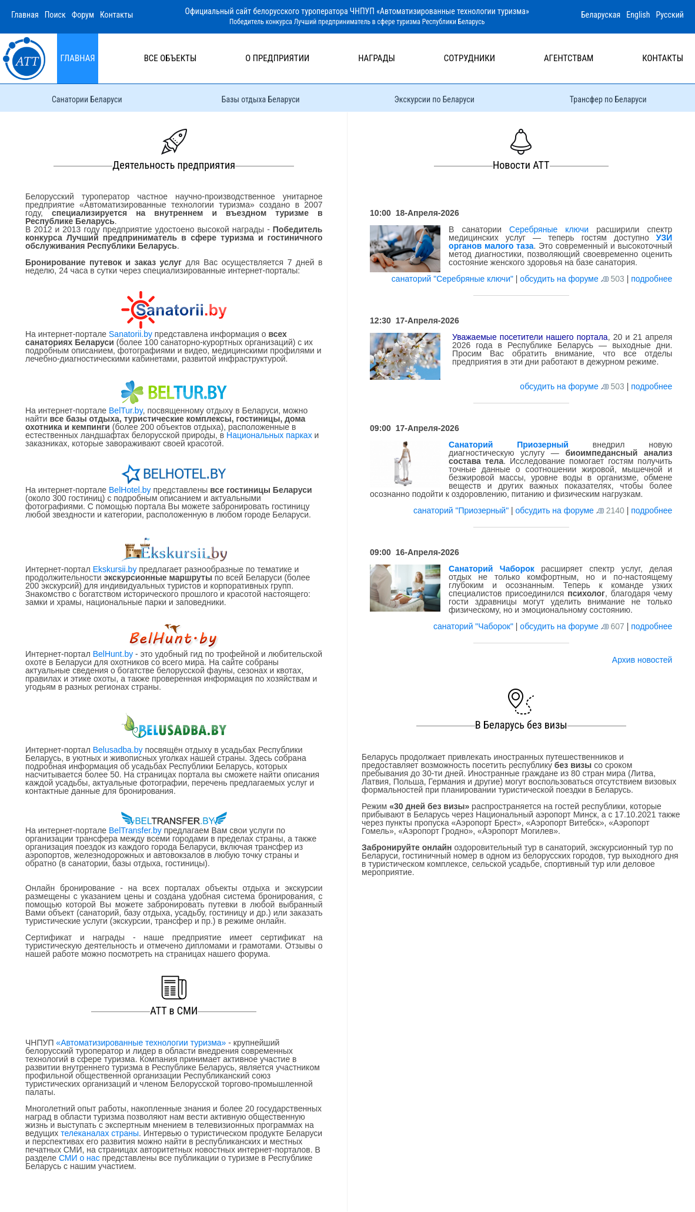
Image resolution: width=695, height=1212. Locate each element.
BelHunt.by (114, 654)
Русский (670, 14)
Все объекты (170, 58)
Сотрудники (469, 58)
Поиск (55, 14)
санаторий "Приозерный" (462, 510)
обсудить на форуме (559, 278)
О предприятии (277, 58)
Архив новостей (642, 660)
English (638, 14)
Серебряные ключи (549, 229)
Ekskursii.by (115, 569)
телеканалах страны (100, 1133)
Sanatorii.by (130, 334)
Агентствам (568, 58)
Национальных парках (269, 435)
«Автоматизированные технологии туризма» (141, 1042)
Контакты (116, 14)
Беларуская (600, 14)
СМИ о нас (79, 1158)
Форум (83, 14)
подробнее (651, 278)
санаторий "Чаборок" (474, 626)
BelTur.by (126, 410)
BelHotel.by (131, 490)
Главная (25, 14)
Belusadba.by (118, 749)
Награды (376, 58)
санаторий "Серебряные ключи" (454, 278)
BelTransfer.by (136, 830)
